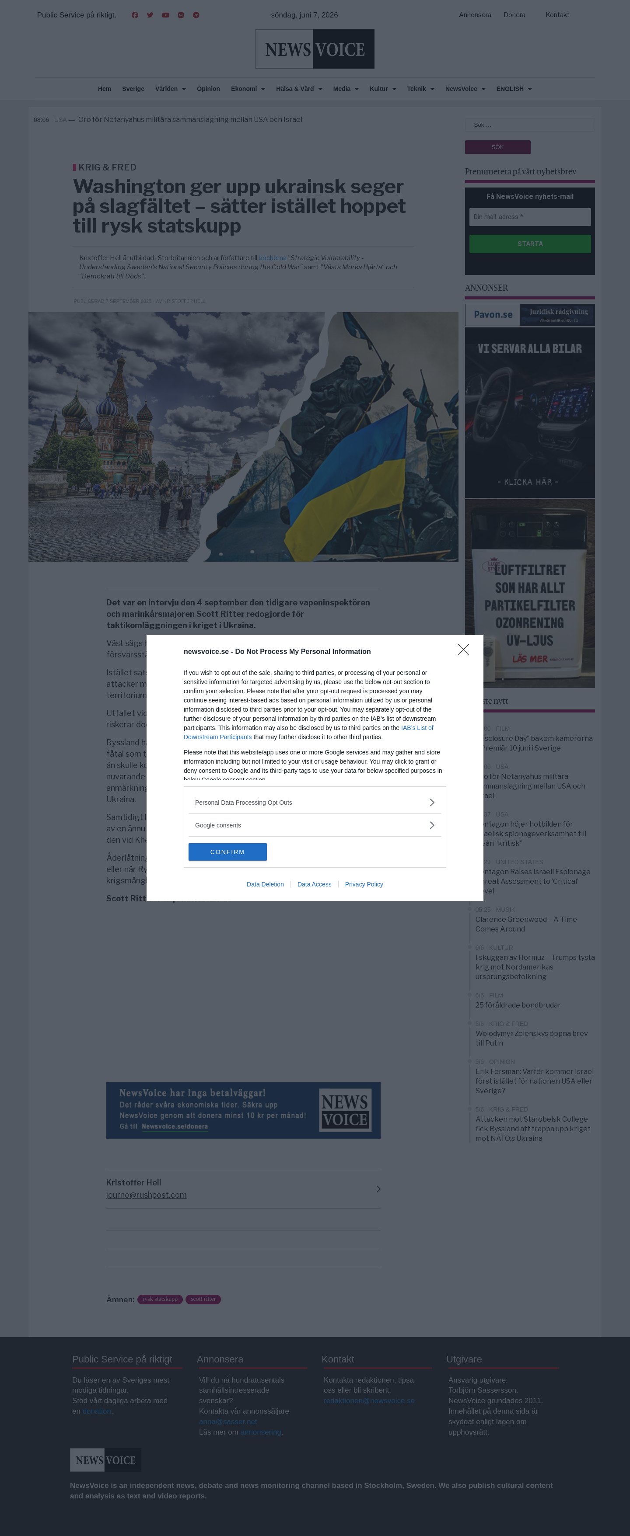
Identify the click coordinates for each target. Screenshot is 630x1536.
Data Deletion (265, 884)
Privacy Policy (364, 884)
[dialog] (315, 768)
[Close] (466, 652)
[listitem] (315, 802)
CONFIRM (230, 851)
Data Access (315, 884)
